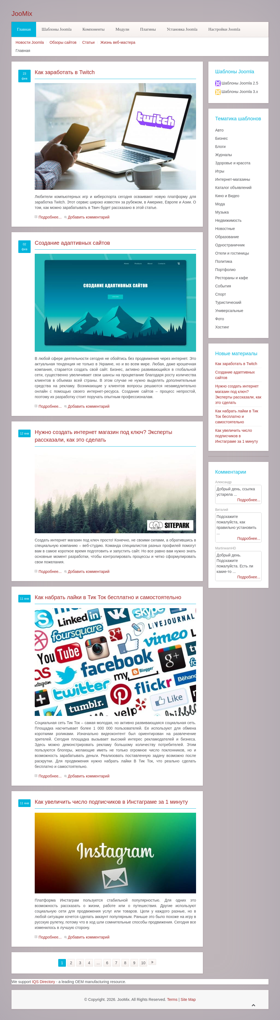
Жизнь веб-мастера (117, 42)
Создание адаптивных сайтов (72, 243)
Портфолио (225, 269)
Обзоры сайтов (62, 42)
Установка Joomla (182, 29)
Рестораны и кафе (231, 278)
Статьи (88, 42)
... (98, 963)
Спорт (220, 294)
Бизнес (221, 138)
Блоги (220, 146)
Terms (172, 999)
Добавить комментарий (88, 217)
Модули (122, 29)
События (223, 286)
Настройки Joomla (224, 29)
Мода (220, 204)
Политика (223, 261)
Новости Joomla (30, 42)
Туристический (228, 302)
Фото (219, 319)
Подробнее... (50, 217)
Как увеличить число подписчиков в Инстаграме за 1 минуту (111, 802)
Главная (24, 29)
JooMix (21, 13)
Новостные (225, 228)
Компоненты (94, 29)
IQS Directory (43, 982)
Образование (227, 237)
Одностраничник (230, 245)
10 (143, 963)
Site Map (188, 999)
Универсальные (229, 310)
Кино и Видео (227, 196)
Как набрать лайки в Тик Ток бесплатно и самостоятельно (108, 597)
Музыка (222, 212)
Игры (219, 171)
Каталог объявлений (233, 187)
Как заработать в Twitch (65, 72)
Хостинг (222, 327)
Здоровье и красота (232, 163)
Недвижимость (228, 220)
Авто (219, 130)
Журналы (223, 155)
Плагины (148, 29)
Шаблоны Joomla (56, 29)
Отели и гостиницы (232, 253)
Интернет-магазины (232, 179)
